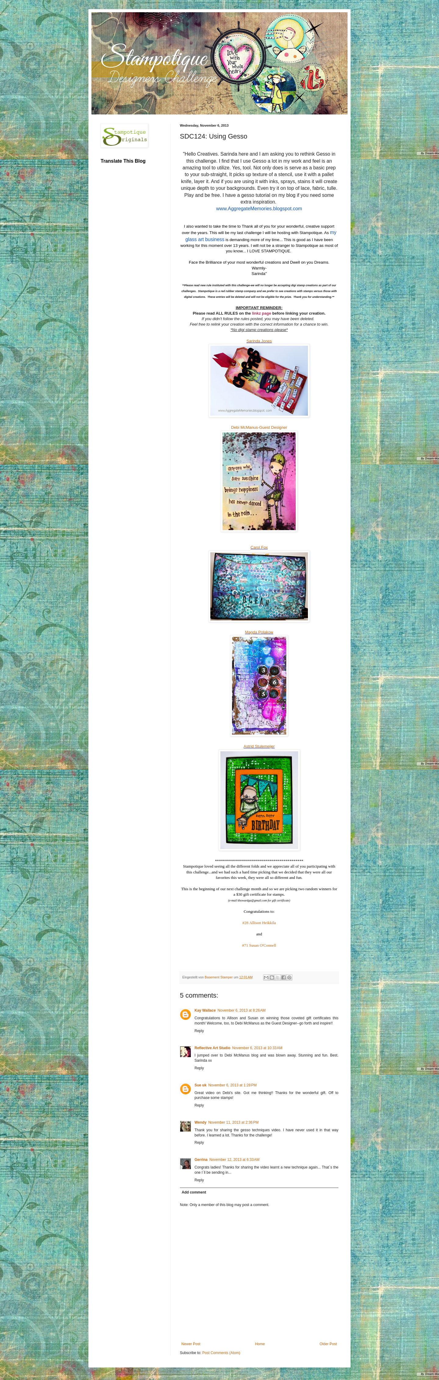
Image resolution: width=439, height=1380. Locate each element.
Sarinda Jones (259, 341)
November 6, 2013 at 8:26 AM (242, 1010)
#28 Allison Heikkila (259, 922)
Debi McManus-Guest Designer (259, 427)
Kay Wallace (205, 1010)
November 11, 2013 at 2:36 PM (233, 1122)
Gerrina (201, 1160)
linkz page (261, 313)
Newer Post (190, 1344)
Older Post (328, 1344)
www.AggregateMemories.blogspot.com (259, 208)
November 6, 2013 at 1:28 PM (232, 1085)
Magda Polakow (259, 632)
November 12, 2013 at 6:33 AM (234, 1160)
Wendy (200, 1122)
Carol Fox (259, 547)
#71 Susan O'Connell (259, 945)
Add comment (194, 1192)
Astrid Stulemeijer (259, 746)
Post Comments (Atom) (221, 1353)
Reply (199, 1031)
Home (260, 1344)
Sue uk (200, 1085)
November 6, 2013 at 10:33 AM (257, 1048)
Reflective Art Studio (212, 1048)
